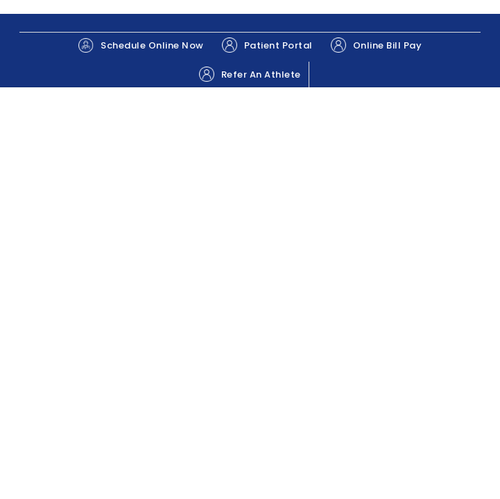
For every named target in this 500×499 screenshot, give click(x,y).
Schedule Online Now (141, 45)
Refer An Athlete (250, 74)
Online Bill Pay (376, 45)
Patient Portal (267, 45)
